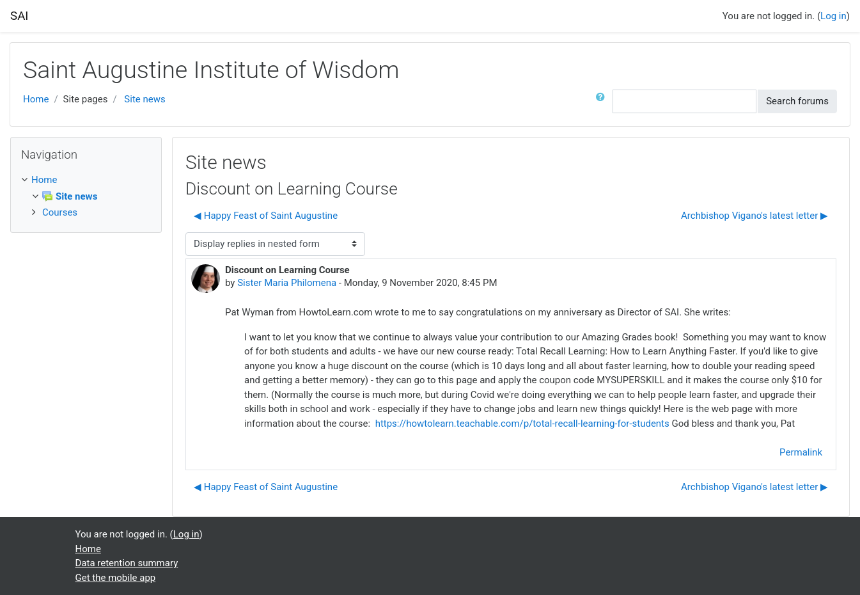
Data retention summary (126, 563)
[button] (603, 101)
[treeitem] (86, 180)
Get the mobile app (115, 577)
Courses (59, 212)
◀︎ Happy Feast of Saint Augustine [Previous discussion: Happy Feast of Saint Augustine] (266, 215)
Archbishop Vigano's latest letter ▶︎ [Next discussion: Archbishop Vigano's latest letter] (754, 215)
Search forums (797, 101)
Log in (833, 16)
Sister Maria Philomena (286, 283)
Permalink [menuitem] (800, 452)
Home (36, 99)
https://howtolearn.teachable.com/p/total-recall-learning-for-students (523, 423)
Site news (144, 99)
